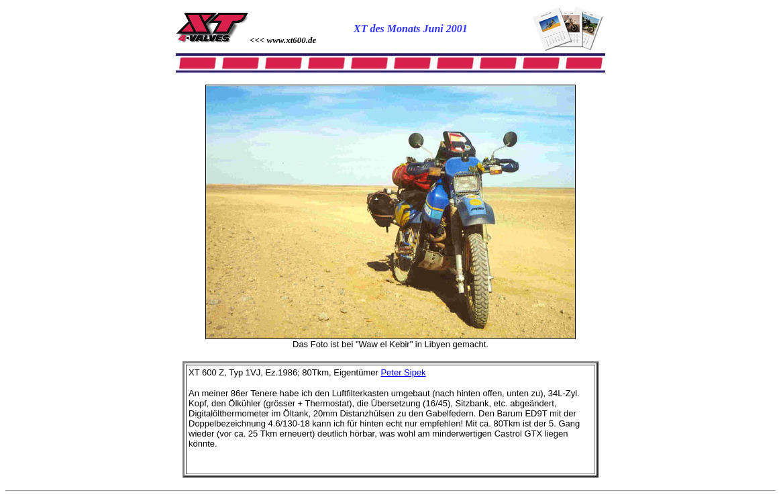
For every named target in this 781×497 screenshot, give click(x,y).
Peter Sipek (402, 372)
